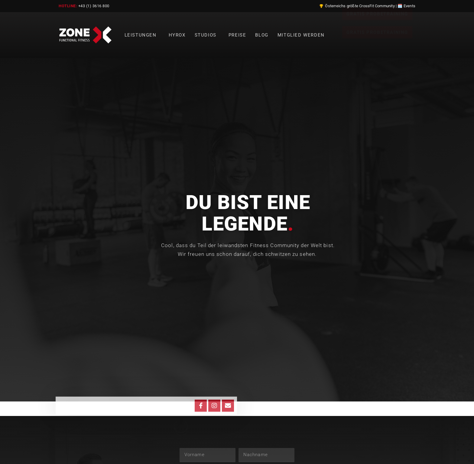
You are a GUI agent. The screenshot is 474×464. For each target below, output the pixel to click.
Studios (207, 35)
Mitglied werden (301, 35)
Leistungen (142, 35)
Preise (237, 35)
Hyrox (177, 35)
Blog (261, 35)
